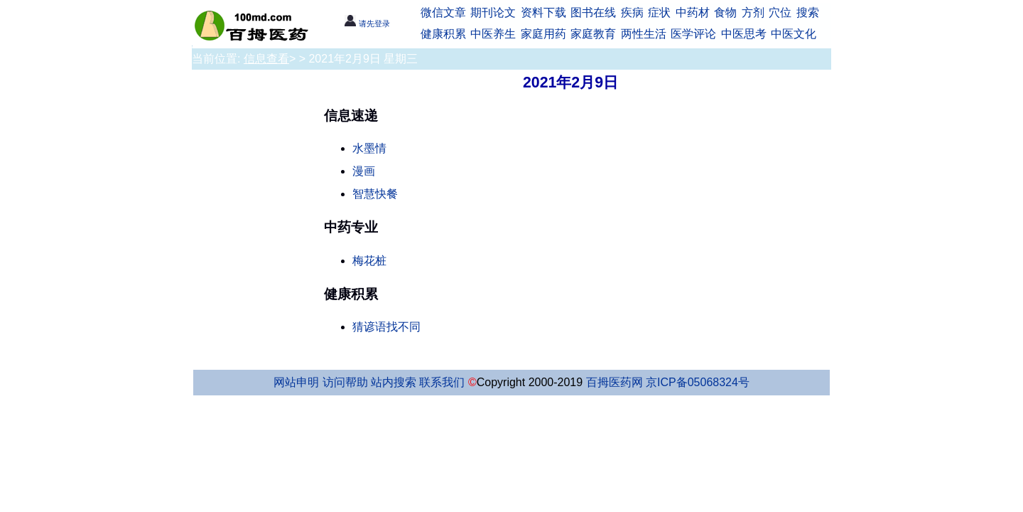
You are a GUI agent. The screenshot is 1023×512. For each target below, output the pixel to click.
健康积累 (443, 34)
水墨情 (369, 148)
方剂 (753, 12)
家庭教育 (593, 34)
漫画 (363, 171)
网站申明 (296, 382)
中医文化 (793, 34)
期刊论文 (493, 12)
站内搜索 (393, 382)
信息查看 (266, 59)
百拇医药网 (614, 382)
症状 (659, 12)
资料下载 (543, 12)
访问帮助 (345, 382)
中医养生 (493, 34)
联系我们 (442, 382)
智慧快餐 (375, 194)
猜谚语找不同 (386, 327)
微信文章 (443, 12)
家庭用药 (543, 34)
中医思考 (744, 34)
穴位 (780, 12)
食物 (725, 12)
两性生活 (643, 34)
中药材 (693, 12)
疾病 (632, 12)
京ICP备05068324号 (697, 382)
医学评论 (693, 34)
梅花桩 (369, 261)
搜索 (807, 12)
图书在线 (593, 12)
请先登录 (367, 23)
